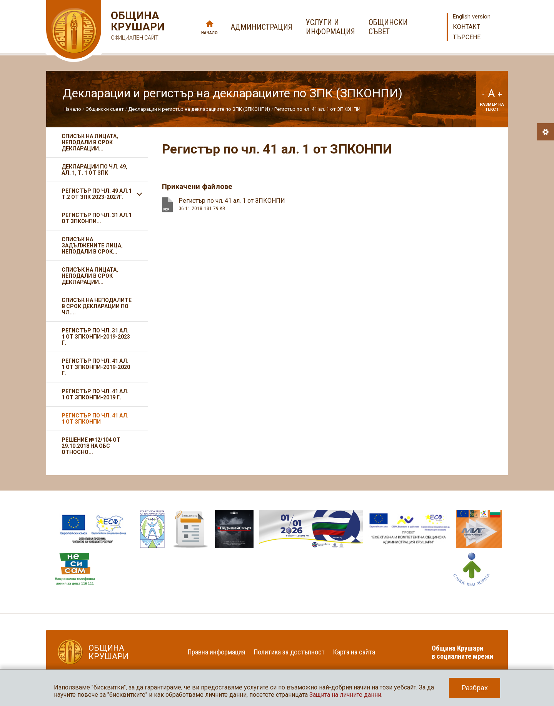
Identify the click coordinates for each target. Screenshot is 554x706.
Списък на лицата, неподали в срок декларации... (90, 142)
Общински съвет (104, 109)
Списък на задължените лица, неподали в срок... (92, 245)
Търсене (467, 37)
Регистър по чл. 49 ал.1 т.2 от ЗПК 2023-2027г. (97, 194)
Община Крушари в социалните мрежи (462, 652)
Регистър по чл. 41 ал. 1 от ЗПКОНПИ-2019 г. (95, 394)
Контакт (466, 26)
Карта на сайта (354, 652)
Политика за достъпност (289, 652)
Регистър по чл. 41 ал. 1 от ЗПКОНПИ (317, 109)
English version (472, 16)
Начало (209, 33)
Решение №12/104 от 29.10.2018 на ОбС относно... (91, 446)
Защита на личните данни (345, 694)
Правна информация (216, 652)
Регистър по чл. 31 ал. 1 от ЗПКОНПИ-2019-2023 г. (96, 336)
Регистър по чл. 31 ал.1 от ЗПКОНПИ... (97, 218)
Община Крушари (137, 26)
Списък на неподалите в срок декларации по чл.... (97, 306)
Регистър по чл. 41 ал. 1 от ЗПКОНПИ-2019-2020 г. (96, 367)
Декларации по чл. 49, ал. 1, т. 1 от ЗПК (94, 170)
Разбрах (474, 688)
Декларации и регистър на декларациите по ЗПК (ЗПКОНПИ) (199, 109)
